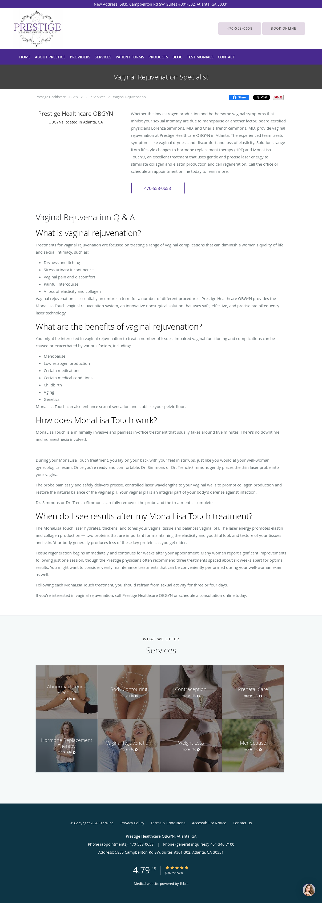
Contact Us (242, 822)
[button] (283, 28)
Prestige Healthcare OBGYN (57, 96)
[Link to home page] (31, 28)
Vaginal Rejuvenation (129, 96)
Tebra (184, 883)
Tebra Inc (106, 823)
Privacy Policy (132, 822)
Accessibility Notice (209, 822)
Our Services (95, 96)
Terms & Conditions (168, 822)
